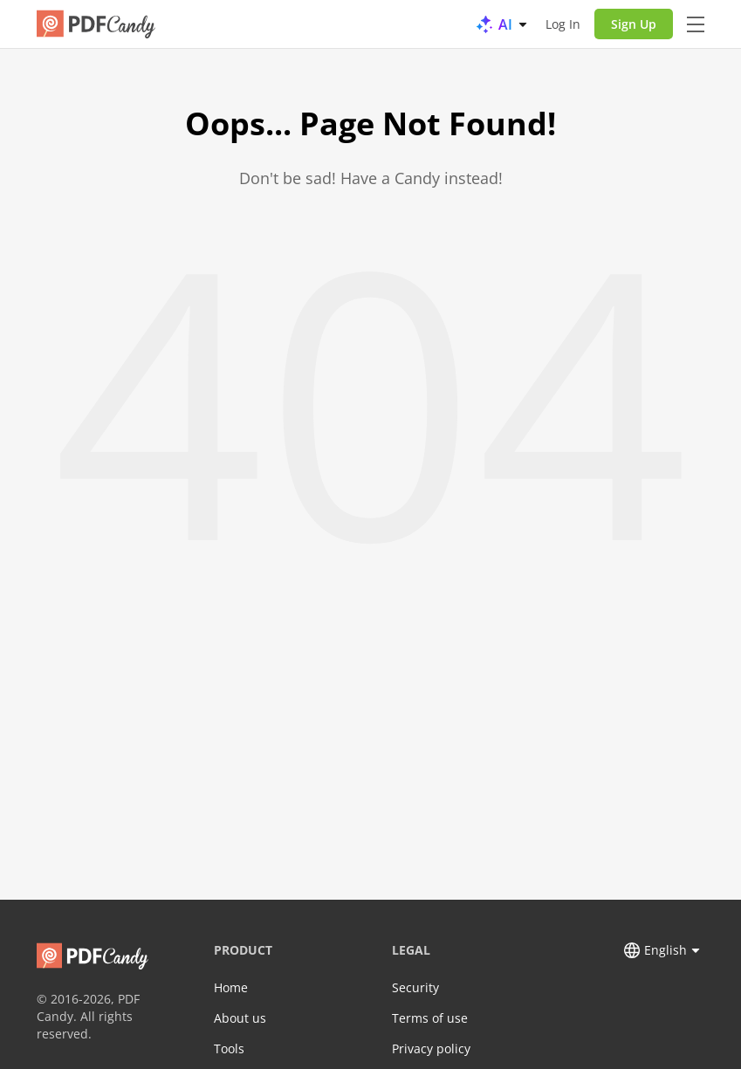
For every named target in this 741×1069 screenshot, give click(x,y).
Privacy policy (431, 1048)
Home (231, 987)
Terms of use (430, 1018)
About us (240, 1018)
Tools (229, 1048)
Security (415, 987)
